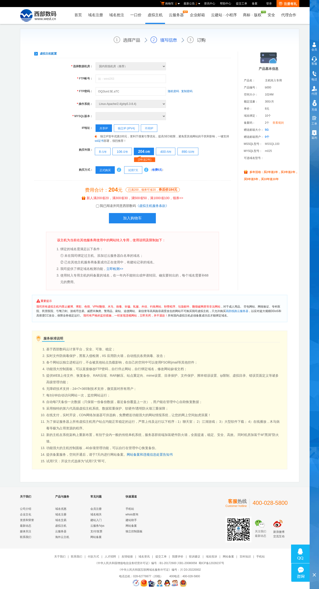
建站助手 (131, 520)
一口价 (136, 15)
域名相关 (96, 514)
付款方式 (93, 556)
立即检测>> (114, 269)
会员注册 (96, 508)
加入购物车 (132, 218)
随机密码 (173, 91)
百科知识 (245, 556)
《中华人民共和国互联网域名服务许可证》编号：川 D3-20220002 (159, 569)
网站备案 (96, 537)
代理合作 (288, 15)
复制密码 (186, 91)
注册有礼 (288, 4)
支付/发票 (96, 531)
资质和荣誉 (27, 520)
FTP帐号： (85, 78)
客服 (314, 63)
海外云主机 (62, 537)
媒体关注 (25, 531)
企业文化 (25, 514)
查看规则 (278, 122)
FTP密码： (85, 91)
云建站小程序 (224, 15)
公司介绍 (25, 508)
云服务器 (177, 14)
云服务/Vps (97, 525)
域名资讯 (144, 556)
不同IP (147, 128)
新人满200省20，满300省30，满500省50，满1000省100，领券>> (132, 198)
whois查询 (132, 514)
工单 (314, 123)
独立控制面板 (134, 531)
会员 (314, 49)
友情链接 (127, 556)
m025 (268, 151)
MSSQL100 (272, 144)
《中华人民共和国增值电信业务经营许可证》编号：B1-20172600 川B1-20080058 (146, 563)
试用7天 (131, 170)
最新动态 (25, 525)
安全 (271, 15)
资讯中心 (209, 3)
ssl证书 (99, 140)
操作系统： (85, 104)
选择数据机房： (82, 66)
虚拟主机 (155, 15)
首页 (78, 15)
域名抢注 (116, 15)
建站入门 (96, 520)
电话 (314, 79)
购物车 (170, 3)
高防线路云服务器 (237, 311)
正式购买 (103, 170)
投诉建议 (194, 556)
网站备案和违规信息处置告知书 (150, 454)
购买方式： (86, 169)
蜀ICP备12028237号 (211, 563)
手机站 (130, 508)
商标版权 (253, 14)
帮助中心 (225, 3)
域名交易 (60, 520)
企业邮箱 (197, 15)
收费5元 (157, 169)
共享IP (102, 128)
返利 (314, 137)
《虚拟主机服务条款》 (152, 206)
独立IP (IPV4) (124, 128)
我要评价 (177, 556)
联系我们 (25, 537)
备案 (255, 3)
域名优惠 (60, 508)
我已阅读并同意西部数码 (134, 206)
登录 (269, 3)
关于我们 (59, 556)
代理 (314, 93)
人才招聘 (110, 556)
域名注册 (95, 15)
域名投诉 (211, 556)
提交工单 (241, 3)
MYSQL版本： (83, 116)
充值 (314, 109)
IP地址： (87, 128)
